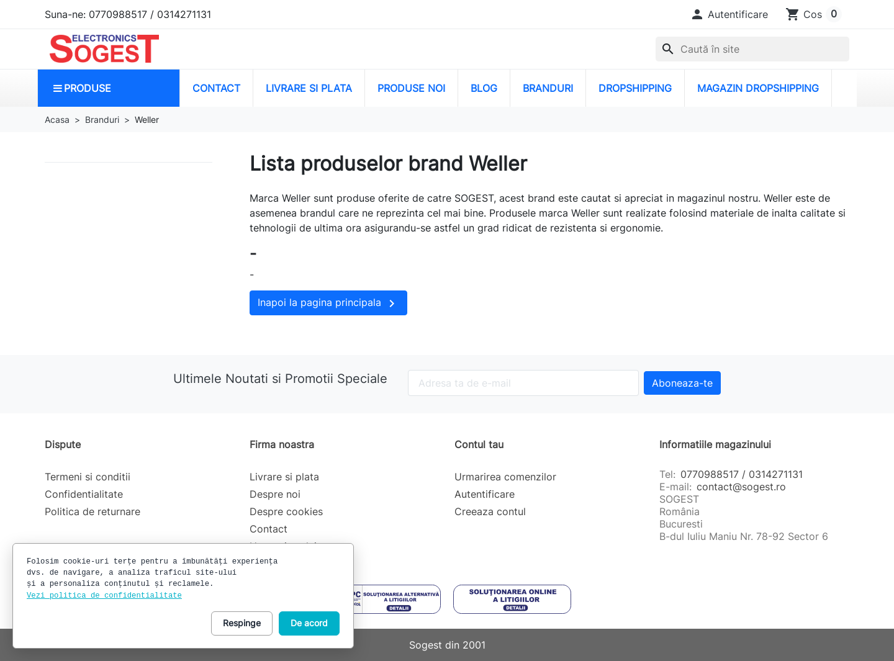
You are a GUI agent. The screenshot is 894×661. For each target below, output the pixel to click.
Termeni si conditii (87, 476)
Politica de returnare (92, 511)
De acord (309, 623)
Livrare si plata (284, 476)
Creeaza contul (490, 511)
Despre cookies (286, 511)
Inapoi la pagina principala (328, 303)
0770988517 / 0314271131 (741, 474)
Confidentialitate (84, 494)
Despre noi (275, 494)
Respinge (242, 623)
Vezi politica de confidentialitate (104, 595)
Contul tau (478, 444)
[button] (728, 14)
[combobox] (752, 49)
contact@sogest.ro (741, 486)
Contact (268, 529)
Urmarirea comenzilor (505, 476)
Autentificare (484, 494)
